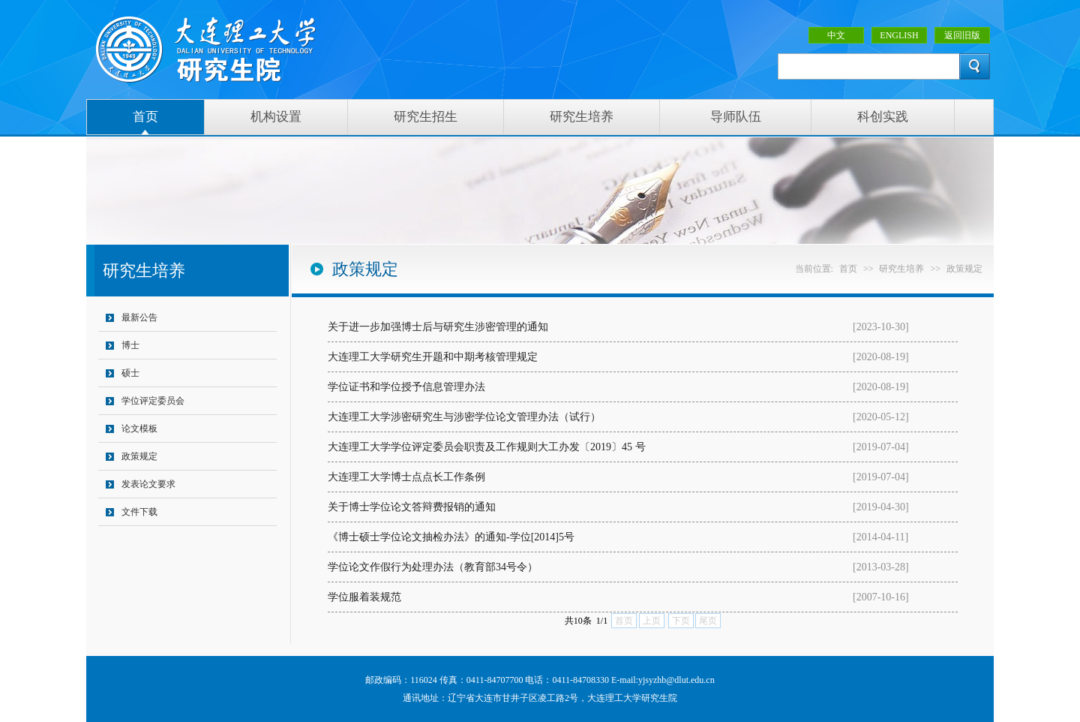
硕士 (131, 373)
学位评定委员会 (153, 401)
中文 (836, 35)
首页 (145, 117)
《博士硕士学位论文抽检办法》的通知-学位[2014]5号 (451, 537)
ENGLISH (899, 35)
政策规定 (140, 456)
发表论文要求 (149, 484)
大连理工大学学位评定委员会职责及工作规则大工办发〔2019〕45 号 (487, 447)
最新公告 (140, 317)
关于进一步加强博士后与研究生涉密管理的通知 (438, 326)
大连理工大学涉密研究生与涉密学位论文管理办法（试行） (464, 417)
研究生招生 (426, 117)
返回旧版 (962, 35)
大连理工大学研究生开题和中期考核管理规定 (433, 357)
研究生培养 (582, 117)
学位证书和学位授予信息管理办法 (406, 387)
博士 (131, 345)
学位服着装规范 (364, 597)
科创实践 (882, 117)
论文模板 (140, 428)
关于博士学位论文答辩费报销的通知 (412, 507)
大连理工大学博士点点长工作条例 (406, 477)
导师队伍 (735, 117)
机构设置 (276, 117)
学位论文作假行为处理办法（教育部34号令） (433, 567)
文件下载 (140, 512)
